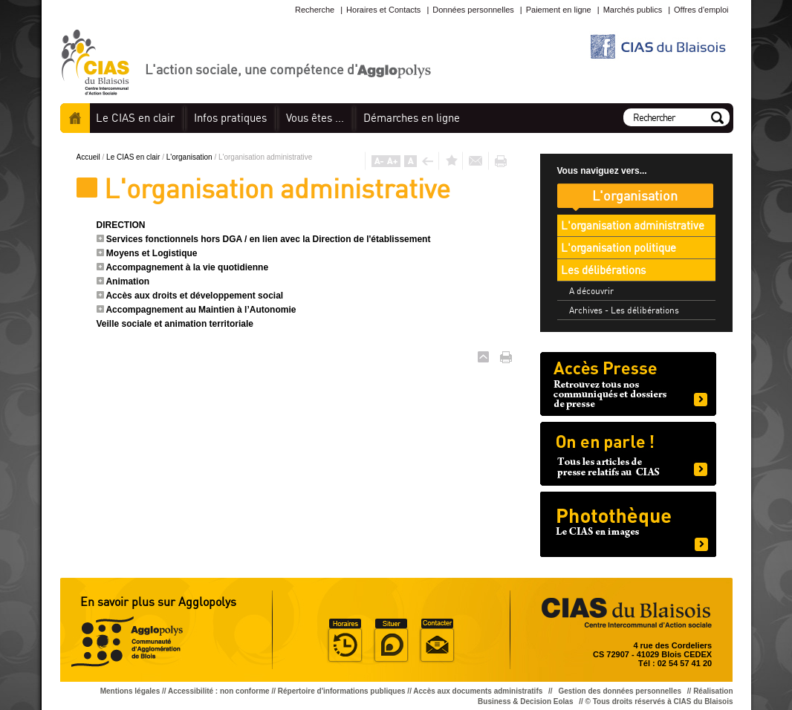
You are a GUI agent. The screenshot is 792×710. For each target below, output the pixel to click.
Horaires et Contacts (383, 9)
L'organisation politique (618, 248)
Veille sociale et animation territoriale (175, 324)
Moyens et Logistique (152, 253)
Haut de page (483, 356)
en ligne (411, 118)
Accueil (75, 118)
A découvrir (591, 290)
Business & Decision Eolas (525, 701)
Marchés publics (632, 9)
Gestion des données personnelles (620, 691)
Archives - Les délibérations (624, 310)
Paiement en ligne (558, 9)
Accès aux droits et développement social (194, 295)
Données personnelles (472, 9)
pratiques (230, 118)
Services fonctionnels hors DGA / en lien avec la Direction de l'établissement (268, 239)
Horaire (345, 641)
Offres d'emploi (701, 9)
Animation (127, 281)
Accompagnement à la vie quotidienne (187, 267)
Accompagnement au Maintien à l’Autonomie (201, 309)
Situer (391, 641)
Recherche (314, 9)
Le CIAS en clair (134, 157)
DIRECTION (121, 225)
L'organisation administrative (632, 225)
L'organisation (190, 157)
